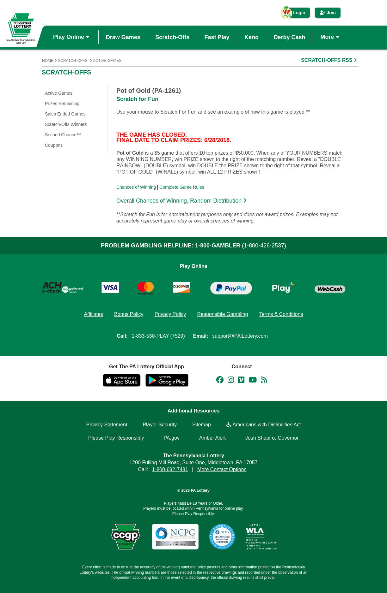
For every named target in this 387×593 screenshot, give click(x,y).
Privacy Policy (170, 314)
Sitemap (201, 424)
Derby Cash (289, 37)
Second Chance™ (63, 134)
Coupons (54, 145)
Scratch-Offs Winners (66, 124)
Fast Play (217, 37)
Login (296, 14)
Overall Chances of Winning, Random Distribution (182, 201)
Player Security (160, 424)
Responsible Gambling (222, 314)
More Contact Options (222, 469)
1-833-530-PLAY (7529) (158, 336)
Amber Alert (212, 438)
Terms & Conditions (281, 314)
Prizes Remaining (62, 103)
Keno (251, 37)
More (331, 37)
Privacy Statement (106, 424)
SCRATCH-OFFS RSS (329, 60)
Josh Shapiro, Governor (272, 438)
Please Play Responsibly (116, 438)
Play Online (72, 37)
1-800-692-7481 (170, 469)
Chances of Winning (136, 187)
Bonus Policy (129, 314)
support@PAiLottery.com (240, 336)
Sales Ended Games (65, 113)
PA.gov (171, 438)
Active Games (107, 60)
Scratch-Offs (172, 37)
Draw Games (123, 37)
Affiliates (93, 314)
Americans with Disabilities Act (263, 424)
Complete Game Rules (181, 187)
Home (47, 60)
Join (328, 12)
